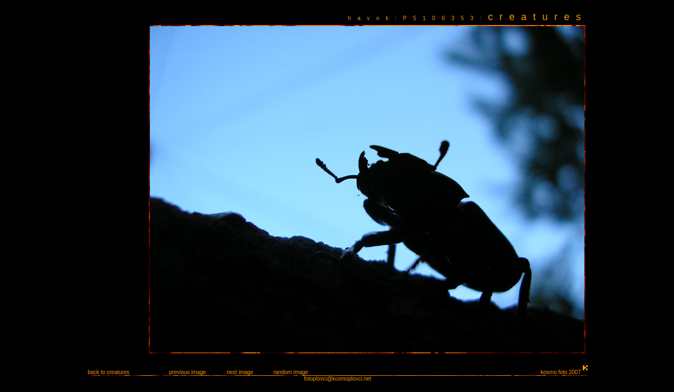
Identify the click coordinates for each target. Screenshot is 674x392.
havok (371, 18)
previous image (187, 372)
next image (240, 372)
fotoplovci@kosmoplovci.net (337, 379)
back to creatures (109, 372)
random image (291, 372)
